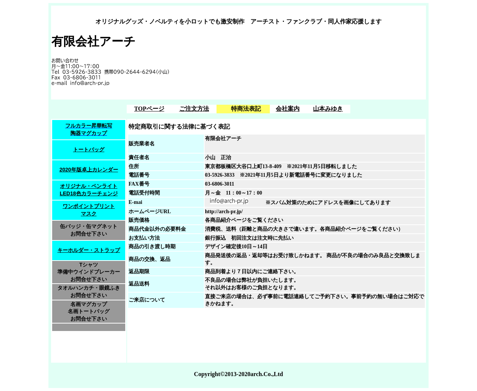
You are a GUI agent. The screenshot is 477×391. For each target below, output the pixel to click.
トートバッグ (88, 149)
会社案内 (288, 108)
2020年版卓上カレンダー (88, 170)
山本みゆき (328, 108)
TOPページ (149, 108)
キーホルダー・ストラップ (88, 250)
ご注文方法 (194, 108)
